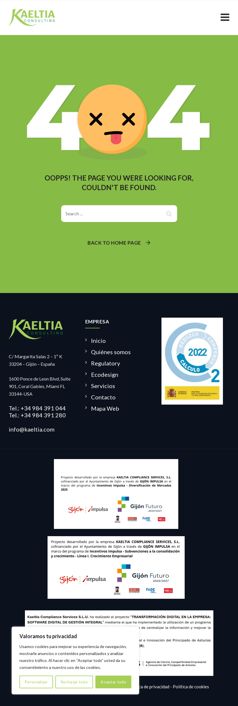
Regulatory (105, 363)
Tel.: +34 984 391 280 (37, 415)
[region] (75, 660)
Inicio (98, 340)
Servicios (103, 385)
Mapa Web (105, 408)
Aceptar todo (113, 681)
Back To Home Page (114, 243)
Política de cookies (191, 686)
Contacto (103, 397)
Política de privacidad (148, 686)
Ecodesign (104, 374)
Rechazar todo (74, 681)
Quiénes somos (111, 351)
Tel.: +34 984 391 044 (37, 408)
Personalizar (36, 681)
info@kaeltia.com (31, 429)
